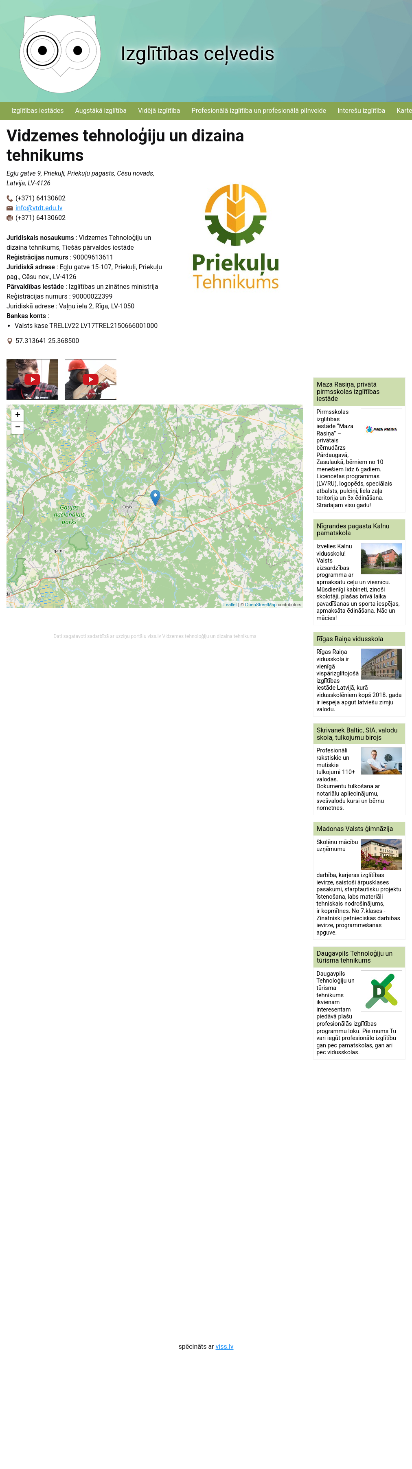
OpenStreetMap (261, 604)
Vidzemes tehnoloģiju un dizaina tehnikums (209, 636)
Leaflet (230, 604)
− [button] (17, 428)
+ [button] (17, 415)
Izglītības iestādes (37, 110)
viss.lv (225, 1346)
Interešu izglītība (361, 110)
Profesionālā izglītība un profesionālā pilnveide (259, 110)
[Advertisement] (352, 248)
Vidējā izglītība (159, 110)
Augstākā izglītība (101, 110)
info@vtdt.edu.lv (38, 208)
